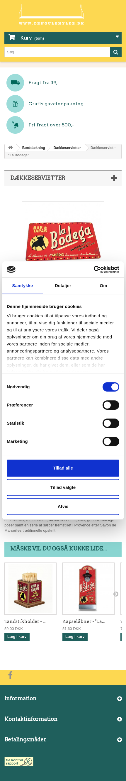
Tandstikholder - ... (24, 621)
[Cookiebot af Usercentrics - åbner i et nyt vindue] (93, 269)
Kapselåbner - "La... (83, 621)
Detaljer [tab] (63, 285)
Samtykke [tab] (22, 285)
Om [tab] (103, 285)
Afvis (63, 506)
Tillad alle (63, 467)
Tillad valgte (63, 487)
